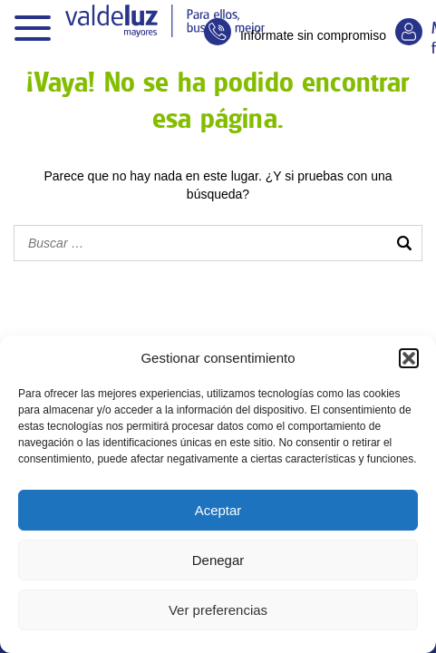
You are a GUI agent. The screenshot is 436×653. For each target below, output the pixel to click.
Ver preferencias (218, 610)
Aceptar (218, 510)
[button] (409, 358)
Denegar (218, 560)
